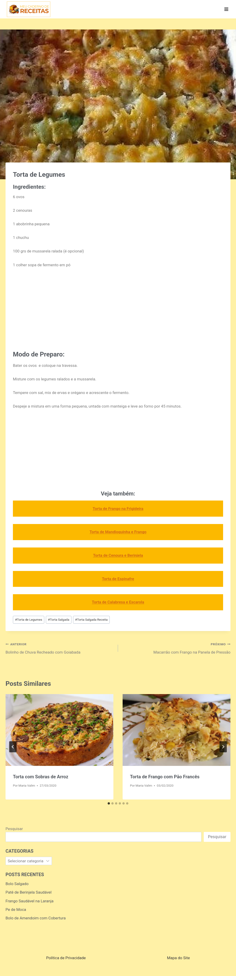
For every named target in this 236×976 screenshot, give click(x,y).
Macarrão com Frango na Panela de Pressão (176, 648)
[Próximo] (223, 746)
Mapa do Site (178, 958)
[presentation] (59, 730)
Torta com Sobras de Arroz (40, 776)
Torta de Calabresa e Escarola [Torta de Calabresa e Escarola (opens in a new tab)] (118, 602)
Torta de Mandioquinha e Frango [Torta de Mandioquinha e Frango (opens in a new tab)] (118, 532)
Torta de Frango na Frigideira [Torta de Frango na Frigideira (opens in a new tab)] (118, 508)
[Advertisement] (118, 307)
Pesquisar (14, 828)
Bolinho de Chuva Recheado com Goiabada (60, 648)
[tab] (109, 803)
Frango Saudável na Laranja (29, 901)
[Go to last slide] (13, 746)
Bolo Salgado (17, 883)
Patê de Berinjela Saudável (29, 892)
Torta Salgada (58, 619)
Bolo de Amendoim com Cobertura (36, 918)
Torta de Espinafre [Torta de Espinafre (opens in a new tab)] (118, 578)
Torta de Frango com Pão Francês (164, 776)
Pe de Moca (16, 909)
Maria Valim (26, 785)
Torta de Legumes (28, 619)
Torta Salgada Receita (91, 619)
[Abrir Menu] (226, 9)
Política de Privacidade (66, 958)
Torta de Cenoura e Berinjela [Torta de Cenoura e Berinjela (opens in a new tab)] (118, 555)
